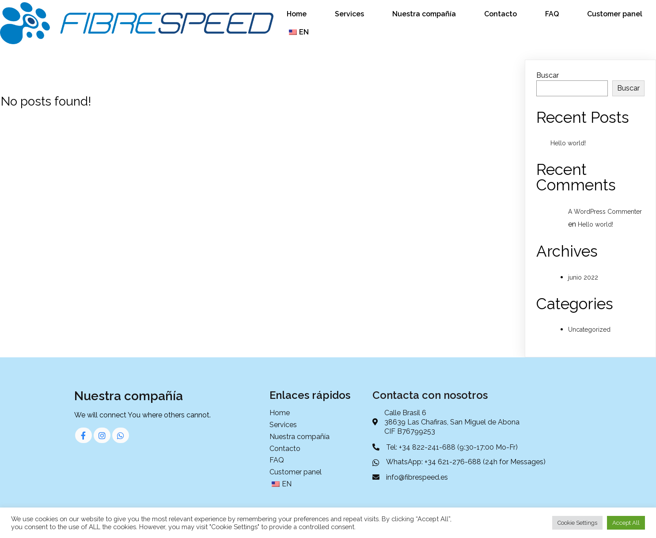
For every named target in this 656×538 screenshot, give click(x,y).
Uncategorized (589, 329)
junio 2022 (583, 277)
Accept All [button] (626, 522)
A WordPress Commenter (605, 211)
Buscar (547, 75)
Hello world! (568, 143)
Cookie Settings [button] (577, 522)
